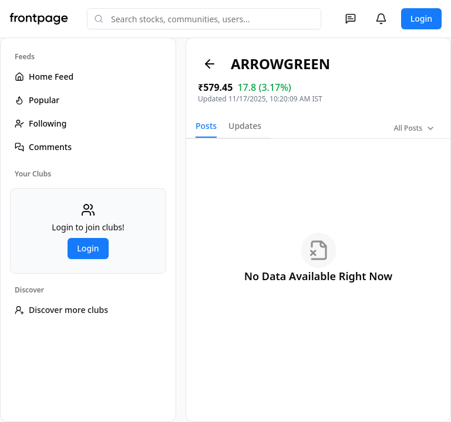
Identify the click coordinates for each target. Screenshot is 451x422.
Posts (206, 125)
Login (421, 18)
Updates (244, 125)
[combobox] (204, 18)
